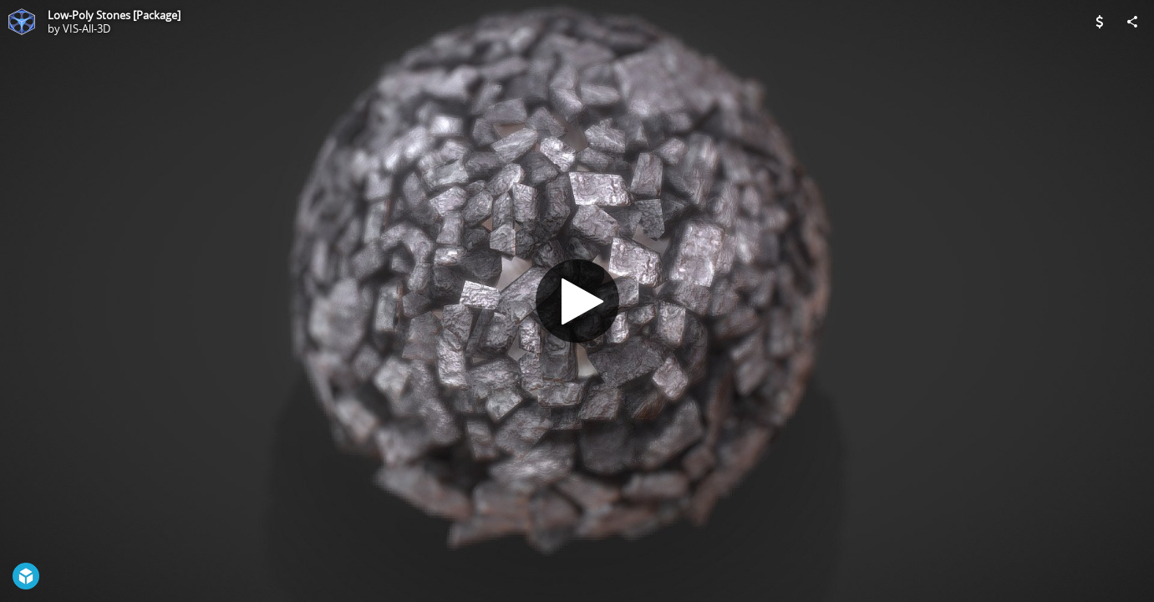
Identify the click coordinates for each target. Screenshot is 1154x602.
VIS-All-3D (86, 28)
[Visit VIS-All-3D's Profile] (21, 21)
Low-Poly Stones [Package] (114, 15)
